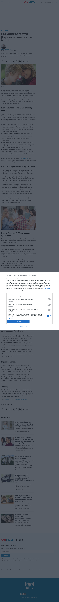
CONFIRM (18, 321)
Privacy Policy (38, 326)
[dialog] (29, 301)
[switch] (49, 299)
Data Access (29, 326)
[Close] (56, 275)
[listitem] (29, 296)
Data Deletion (21, 326)
